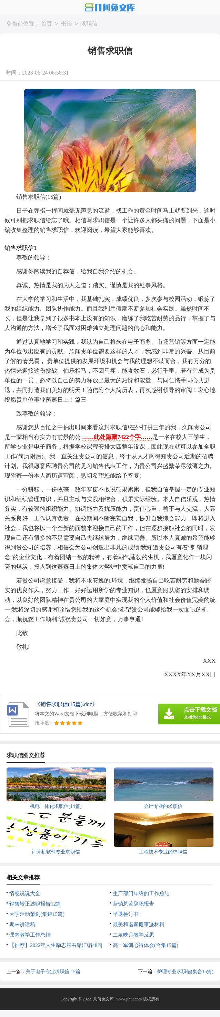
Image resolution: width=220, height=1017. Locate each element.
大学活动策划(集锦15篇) (36, 914)
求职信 (89, 24)
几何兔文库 (103, 999)
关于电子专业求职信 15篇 (53, 971)
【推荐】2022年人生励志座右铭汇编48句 (55, 945)
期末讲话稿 (22, 924)
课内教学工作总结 (30, 935)
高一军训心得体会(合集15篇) (145, 945)
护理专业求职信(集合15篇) (185, 971)
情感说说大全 (24, 893)
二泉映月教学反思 (133, 935)
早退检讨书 (126, 914)
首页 (46, 24)
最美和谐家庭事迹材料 (138, 924)
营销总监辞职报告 (133, 904)
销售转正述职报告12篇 (35, 904)
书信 (66, 24)
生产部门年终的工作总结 (141, 893)
